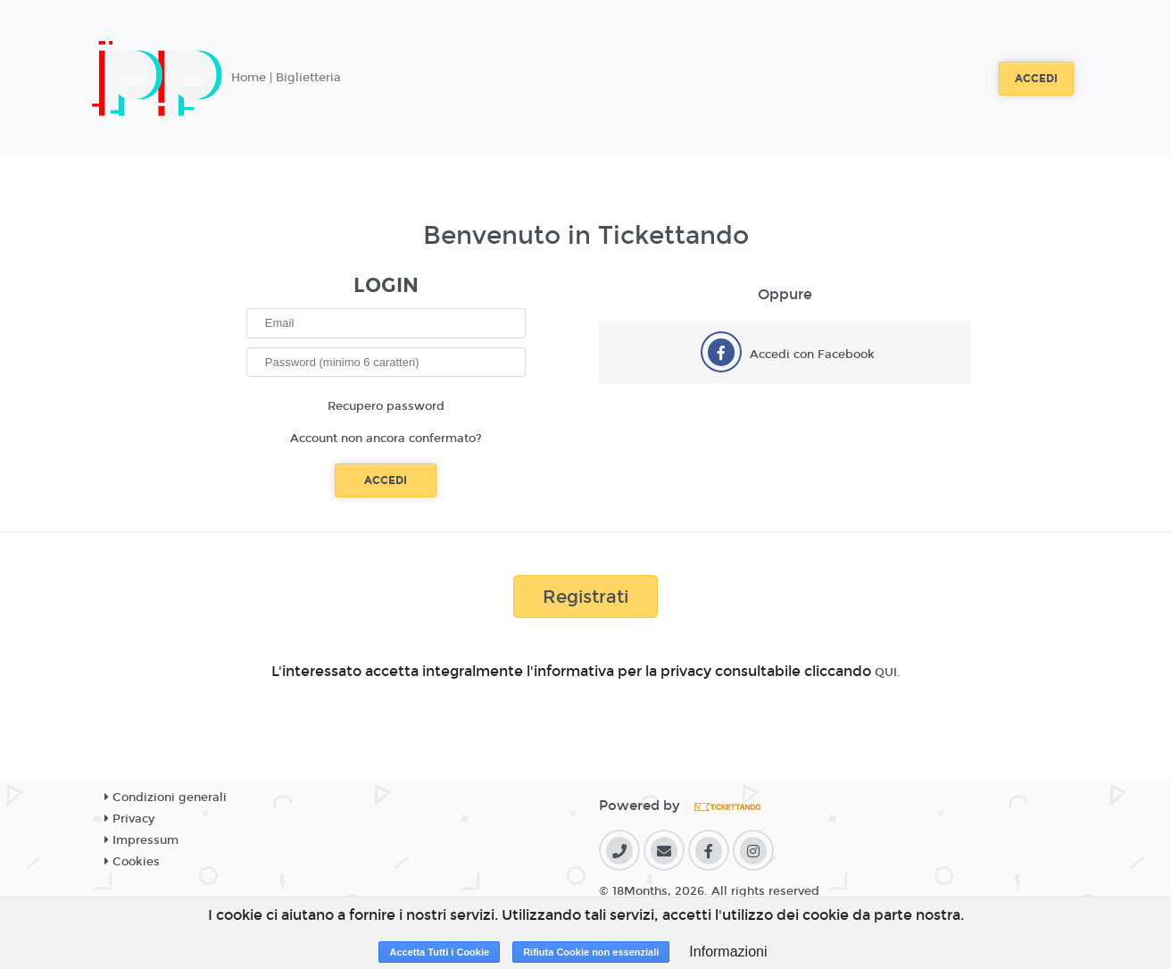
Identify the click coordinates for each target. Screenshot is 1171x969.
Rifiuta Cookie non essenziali (591, 952)
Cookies (132, 862)
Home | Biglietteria (286, 78)
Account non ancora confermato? (386, 438)
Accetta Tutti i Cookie (439, 952)
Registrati (585, 596)
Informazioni (728, 951)
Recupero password (386, 406)
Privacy (129, 819)
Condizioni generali (165, 797)
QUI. (888, 672)
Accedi (1036, 78)
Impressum (141, 840)
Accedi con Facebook (812, 354)
